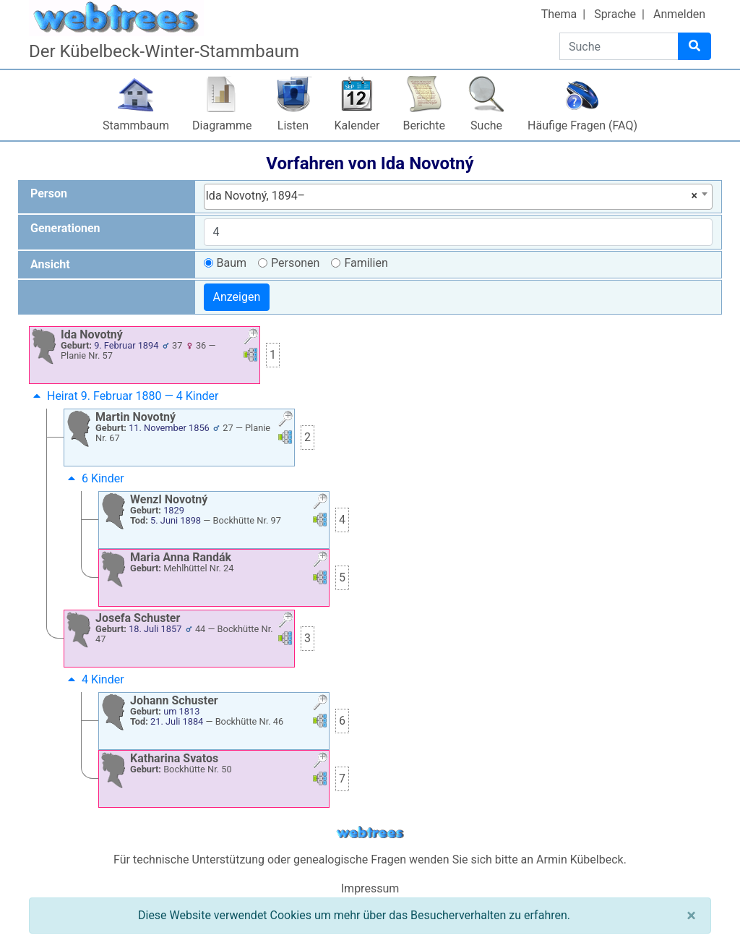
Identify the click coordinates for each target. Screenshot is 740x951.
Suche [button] (486, 125)
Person (48, 193)
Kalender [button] (357, 125)
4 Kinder (94, 679)
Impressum (370, 888)
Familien (365, 263)
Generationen (65, 228)
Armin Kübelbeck (580, 859)
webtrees (370, 832)
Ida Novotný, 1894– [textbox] (452, 196)
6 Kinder (94, 478)
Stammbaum (136, 125)
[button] (251, 338)
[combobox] (458, 197)
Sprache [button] (615, 14)
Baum (232, 263)
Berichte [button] (424, 125)
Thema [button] (559, 14)
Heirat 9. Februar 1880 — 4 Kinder (124, 396)
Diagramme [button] (221, 125)
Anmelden (679, 14)
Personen (295, 263)
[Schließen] (691, 915)
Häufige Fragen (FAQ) (582, 125)
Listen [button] (293, 125)
